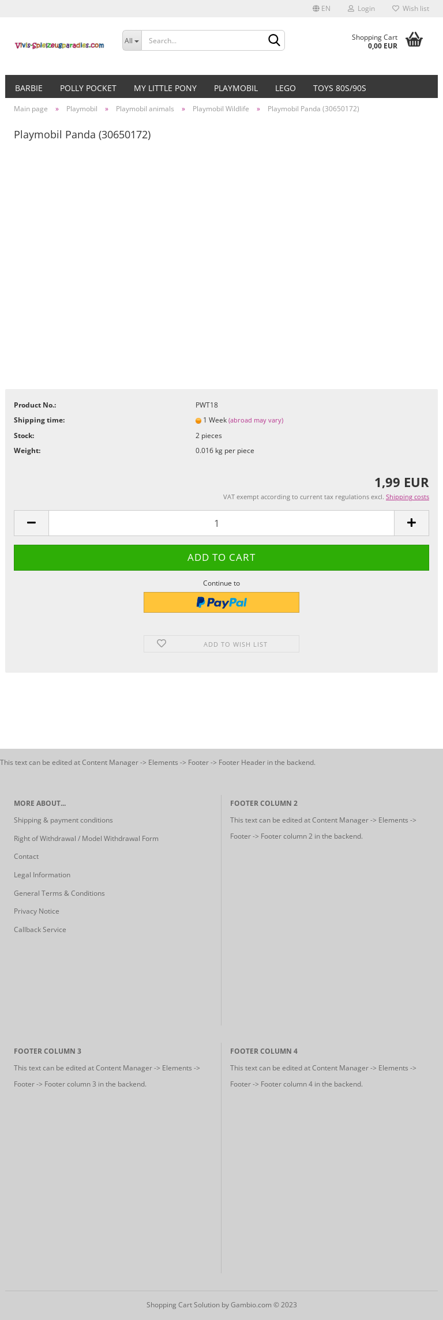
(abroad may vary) (255, 420)
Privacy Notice (36, 911)
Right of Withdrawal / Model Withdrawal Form (86, 838)
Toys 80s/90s (339, 87)
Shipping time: (39, 420)
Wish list (410, 8)
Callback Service (40, 929)
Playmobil (236, 87)
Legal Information (42, 875)
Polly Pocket (88, 87)
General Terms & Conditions (59, 893)
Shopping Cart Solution (183, 1305)
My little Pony (165, 87)
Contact (26, 856)
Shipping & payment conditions (63, 820)
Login (361, 8)
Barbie (29, 87)
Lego (285, 87)
